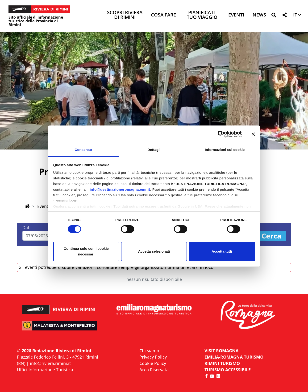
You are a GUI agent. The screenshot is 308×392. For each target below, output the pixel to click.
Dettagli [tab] (154, 149)
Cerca (271, 236)
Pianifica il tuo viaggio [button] (202, 15)
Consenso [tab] (83, 149)
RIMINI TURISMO (222, 363)
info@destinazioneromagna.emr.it (120, 189)
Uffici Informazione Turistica (45, 369)
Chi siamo (149, 350)
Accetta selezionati (154, 251)
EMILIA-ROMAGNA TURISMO (233, 357)
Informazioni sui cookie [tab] (225, 149)
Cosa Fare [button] (163, 15)
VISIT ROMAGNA (221, 350)
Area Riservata (154, 369)
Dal (25, 227)
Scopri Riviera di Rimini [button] (124, 15)
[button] (273, 16)
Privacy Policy (153, 357)
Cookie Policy (152, 363)
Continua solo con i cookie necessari (86, 251)
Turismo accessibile (227, 369)
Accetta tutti (222, 251)
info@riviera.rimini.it (50, 363)
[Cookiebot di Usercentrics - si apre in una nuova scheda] (221, 134)
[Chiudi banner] (253, 134)
